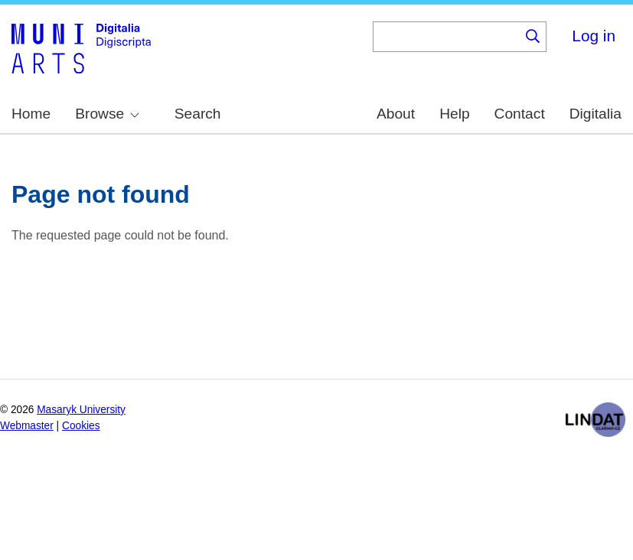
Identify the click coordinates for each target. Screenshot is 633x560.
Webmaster (27, 425)
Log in (593, 35)
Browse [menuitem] (107, 113)
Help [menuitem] (454, 113)
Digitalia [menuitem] (595, 113)
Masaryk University (81, 409)
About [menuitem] (396, 113)
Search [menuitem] (198, 113)
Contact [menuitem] (519, 113)
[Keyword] (446, 36)
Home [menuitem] (31, 113)
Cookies (81, 425)
